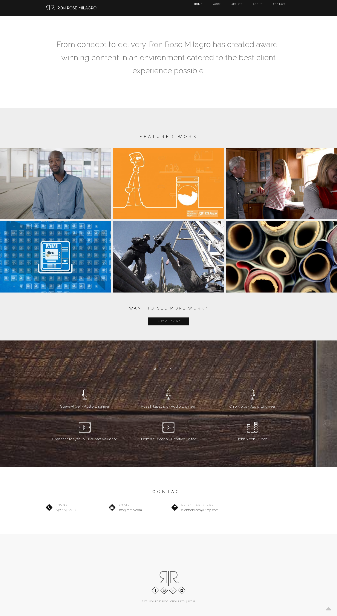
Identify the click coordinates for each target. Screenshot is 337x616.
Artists (247, 8)
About (265, 8)
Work (230, 8)
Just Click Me (168, 321)
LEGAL (191, 601)
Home (215, 8)
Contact (284, 8)
